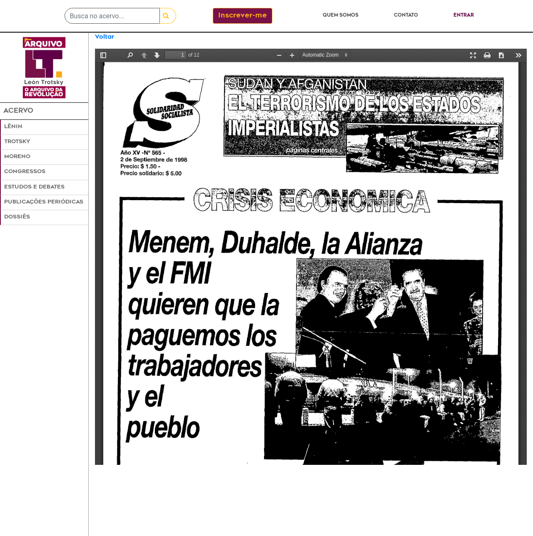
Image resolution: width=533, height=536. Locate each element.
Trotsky (17, 141)
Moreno (17, 156)
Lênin (13, 126)
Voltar (104, 37)
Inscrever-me (242, 15)
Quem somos (341, 15)
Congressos (24, 171)
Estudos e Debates (34, 187)
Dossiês (17, 217)
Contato (406, 15)
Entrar (463, 15)
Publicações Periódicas (43, 202)
